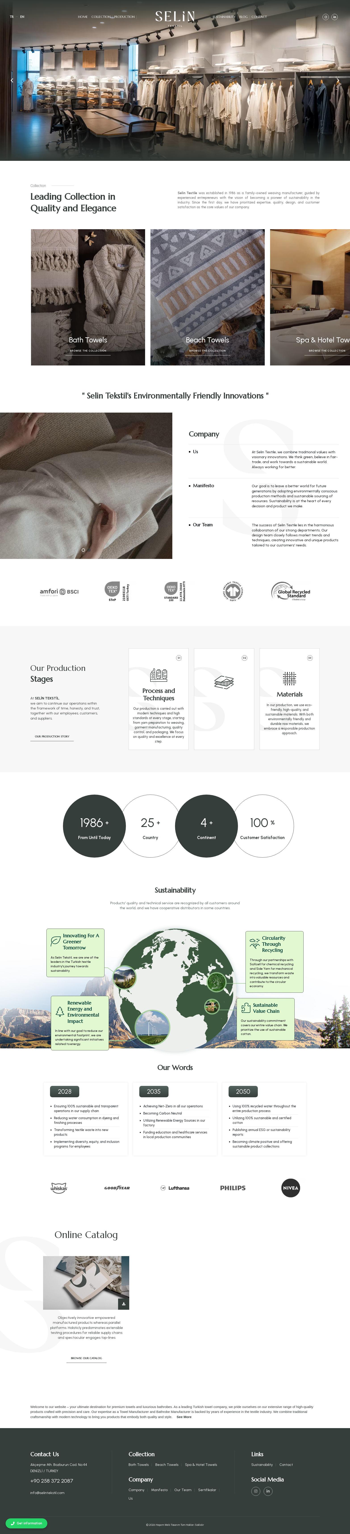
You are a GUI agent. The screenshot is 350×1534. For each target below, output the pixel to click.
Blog (244, 17)
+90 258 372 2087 (51, 1481)
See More (184, 1417)
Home (83, 17)
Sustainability (224, 17)
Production (124, 17)
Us (131, 1498)
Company (136, 1490)
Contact (259, 17)
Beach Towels (166, 1465)
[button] (338, 80)
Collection (101, 17)
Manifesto (159, 1490)
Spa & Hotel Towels (201, 1465)
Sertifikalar (207, 1490)
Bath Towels (139, 1465)
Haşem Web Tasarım (168, 1524)
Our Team (183, 1490)
